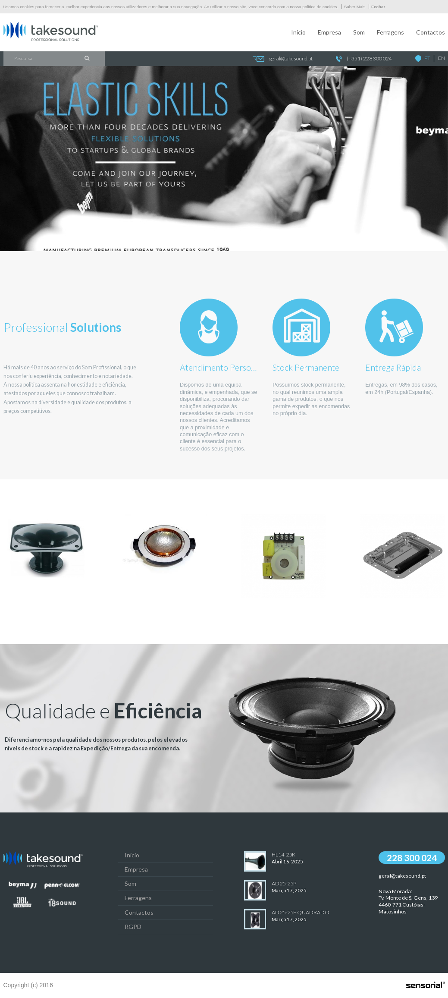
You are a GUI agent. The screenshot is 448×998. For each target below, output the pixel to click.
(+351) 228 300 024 (364, 59)
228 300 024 (412, 857)
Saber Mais (355, 6)
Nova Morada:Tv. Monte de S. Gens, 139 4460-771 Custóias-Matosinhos (408, 901)
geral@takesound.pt (282, 59)
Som (359, 32)
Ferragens (390, 32)
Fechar (378, 6)
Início (298, 32)
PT (427, 58)
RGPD (133, 926)
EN (441, 58)
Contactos (430, 32)
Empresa (329, 32)
